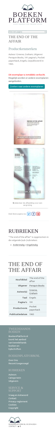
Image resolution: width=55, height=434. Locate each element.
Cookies (13, 404)
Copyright (13, 408)
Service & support (16, 389)
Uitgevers (13, 381)
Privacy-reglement (18, 401)
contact (12, 426)
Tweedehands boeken (19, 330)
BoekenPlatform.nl (24, 355)
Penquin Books (36, 285)
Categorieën (15, 378)
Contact (12, 398)
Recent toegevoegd (18, 363)
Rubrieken (17, 370)
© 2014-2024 (31, 424)
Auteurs (12, 374)
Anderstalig (18, 245)
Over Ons (13, 360)
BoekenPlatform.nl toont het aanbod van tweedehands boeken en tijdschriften (18, 342)
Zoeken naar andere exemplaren (26, 86)
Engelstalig (32, 245)
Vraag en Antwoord (18, 395)
